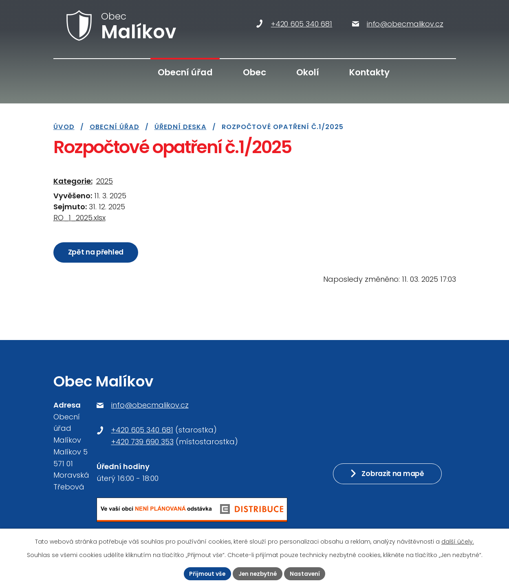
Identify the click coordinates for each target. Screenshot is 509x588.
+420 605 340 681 (142, 430)
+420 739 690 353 (142, 442)
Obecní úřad (185, 72)
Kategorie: (73, 181)
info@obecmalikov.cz (150, 405)
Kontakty (369, 72)
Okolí (307, 72)
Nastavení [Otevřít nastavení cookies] (306, 573)
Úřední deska (180, 127)
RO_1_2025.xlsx (79, 218)
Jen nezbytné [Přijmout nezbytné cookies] (258, 573)
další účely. (457, 542)
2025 (104, 181)
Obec (254, 72)
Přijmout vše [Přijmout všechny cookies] (206, 573)
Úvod (123, 72)
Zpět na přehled (96, 252)
